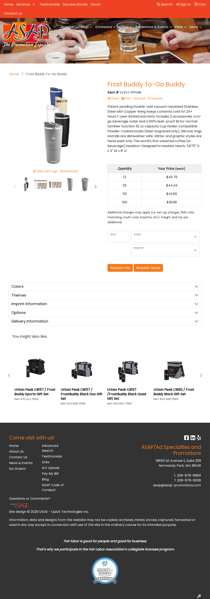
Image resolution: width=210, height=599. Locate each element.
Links (45, 462)
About (95, 4)
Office (124, 27)
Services (23, 4)
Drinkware (103, 27)
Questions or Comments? (29, 498)
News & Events (21, 463)
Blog (45, 479)
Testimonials (50, 4)
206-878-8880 (189, 475)
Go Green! (17, 468)
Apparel (67, 27)
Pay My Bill (50, 473)
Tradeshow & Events (151, 27)
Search (164, 4)
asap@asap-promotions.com (177, 485)
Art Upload (50, 467)
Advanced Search (50, 448)
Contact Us (13, 13)
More (194, 27)
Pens (179, 27)
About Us (16, 451)
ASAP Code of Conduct (53, 487)
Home (9, 4)
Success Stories (75, 4)
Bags (85, 27)
